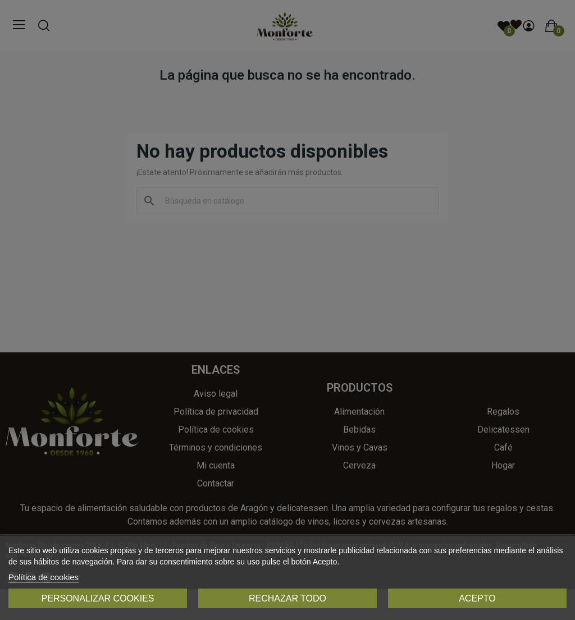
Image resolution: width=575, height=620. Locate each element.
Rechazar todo (287, 598)
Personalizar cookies (98, 598)
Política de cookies (43, 577)
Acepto (477, 598)
